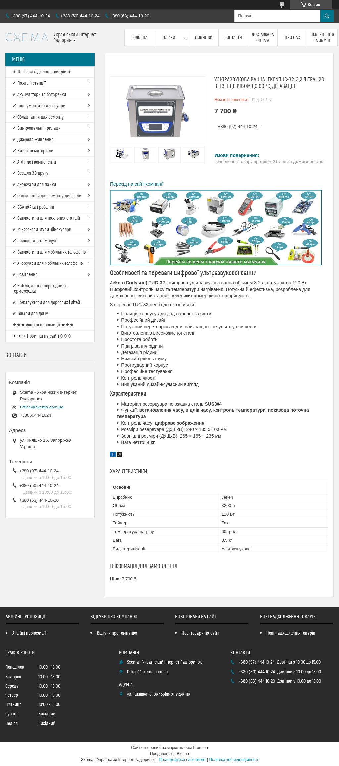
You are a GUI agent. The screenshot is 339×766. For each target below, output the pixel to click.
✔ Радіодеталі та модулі (34, 241)
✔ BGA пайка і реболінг (33, 207)
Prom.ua (200, 747)
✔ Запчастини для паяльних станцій (46, 218)
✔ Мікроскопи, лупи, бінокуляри (41, 229)
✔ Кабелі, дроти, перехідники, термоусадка (40, 288)
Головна (139, 37)
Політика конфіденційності (233, 759)
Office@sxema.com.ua (41, 407)
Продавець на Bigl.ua (169, 753)
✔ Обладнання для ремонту (38, 117)
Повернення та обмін (322, 37)
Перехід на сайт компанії (136, 184)
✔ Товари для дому (30, 313)
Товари (168, 37)
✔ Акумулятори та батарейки (39, 94)
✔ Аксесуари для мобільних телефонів (47, 263)
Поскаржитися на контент (182, 759)
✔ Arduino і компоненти (34, 162)
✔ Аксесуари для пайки (34, 184)
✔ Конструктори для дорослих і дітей (46, 302)
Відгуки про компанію (117, 633)
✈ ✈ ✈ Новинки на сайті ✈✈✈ (42, 336)
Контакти (233, 37)
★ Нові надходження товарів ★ (42, 72)
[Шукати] (327, 16)
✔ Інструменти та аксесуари (38, 106)
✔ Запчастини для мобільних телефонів (49, 252)
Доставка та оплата (263, 37)
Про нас (292, 37)
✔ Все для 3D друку (30, 173)
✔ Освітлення (24, 274)
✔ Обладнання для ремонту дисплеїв (46, 196)
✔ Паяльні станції (29, 83)
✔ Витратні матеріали (32, 151)
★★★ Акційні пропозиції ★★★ (43, 325)
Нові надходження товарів (290, 633)
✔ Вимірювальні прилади (36, 128)
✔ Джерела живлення (32, 139)
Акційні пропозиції (29, 633)
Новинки (204, 37)
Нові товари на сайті (200, 633)
